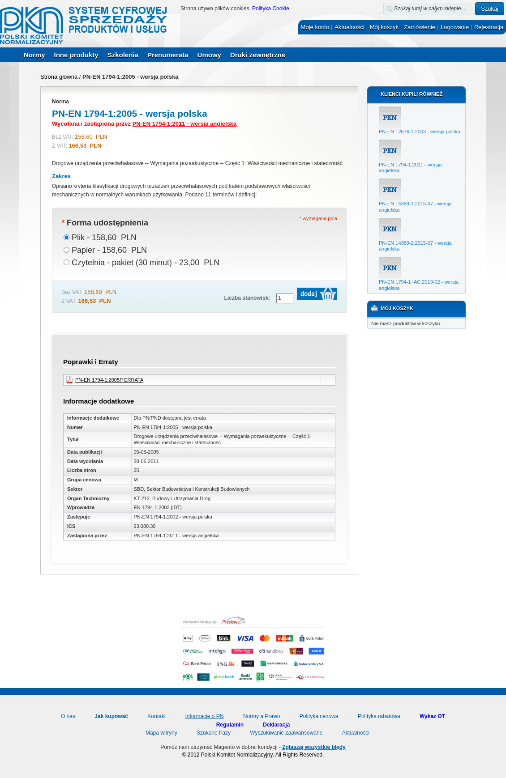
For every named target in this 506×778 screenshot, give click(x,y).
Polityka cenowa (319, 716)
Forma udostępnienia (104, 222)
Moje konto (315, 27)
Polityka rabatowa (379, 716)
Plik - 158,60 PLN (104, 237)
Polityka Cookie (270, 8)
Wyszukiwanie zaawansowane (286, 733)
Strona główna (58, 76)
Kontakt (156, 716)
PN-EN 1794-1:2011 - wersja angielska (185, 123)
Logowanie (455, 27)
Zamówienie (419, 27)
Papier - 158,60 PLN (109, 250)
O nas (68, 716)
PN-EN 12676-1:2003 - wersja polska (419, 131)
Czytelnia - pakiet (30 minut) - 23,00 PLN (145, 262)
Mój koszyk (384, 27)
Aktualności (349, 27)
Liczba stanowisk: (247, 298)
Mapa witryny (161, 733)
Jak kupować (111, 716)
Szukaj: (378, 7)
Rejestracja (488, 27)
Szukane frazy (214, 733)
